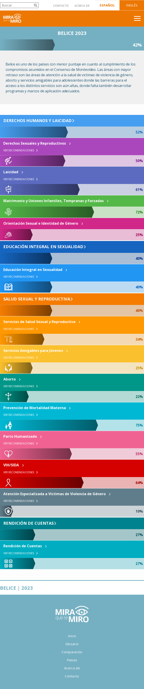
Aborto (9, 379)
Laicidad (10, 171)
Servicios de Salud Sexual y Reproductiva (39, 321)
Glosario (72, 644)
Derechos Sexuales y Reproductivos (34, 143)
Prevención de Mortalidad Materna (34, 407)
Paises (72, 660)
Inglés (132, 5)
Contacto (61, 6)
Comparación (72, 652)
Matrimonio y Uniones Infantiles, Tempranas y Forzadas (53, 200)
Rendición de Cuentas (28, 523)
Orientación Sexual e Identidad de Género (40, 223)
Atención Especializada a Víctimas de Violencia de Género (54, 493)
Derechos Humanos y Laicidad (37, 120)
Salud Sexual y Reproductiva (36, 299)
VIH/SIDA (11, 465)
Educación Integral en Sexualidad (43, 246)
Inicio (72, 636)
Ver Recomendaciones (20, 150)
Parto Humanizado (20, 436)
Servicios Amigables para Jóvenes (33, 350)
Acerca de (82, 6)
